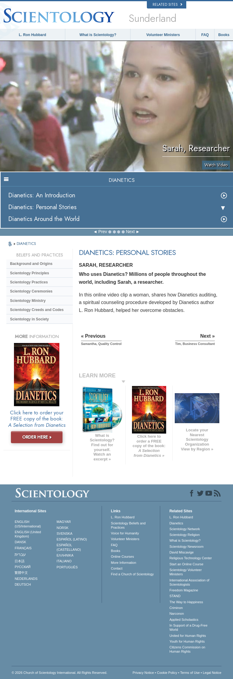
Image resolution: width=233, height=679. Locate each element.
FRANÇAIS (23, 548)
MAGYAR (64, 521)
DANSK (20, 542)
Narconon (176, 613)
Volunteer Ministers (163, 35)
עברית (20, 554)
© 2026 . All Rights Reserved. (59, 672)
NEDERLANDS (26, 578)
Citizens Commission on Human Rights (187, 649)
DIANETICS (26, 243)
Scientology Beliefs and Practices (128, 525)
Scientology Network (184, 529)
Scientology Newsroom (186, 546)
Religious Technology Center (190, 558)
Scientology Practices (29, 282)
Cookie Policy (167, 672)
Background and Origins (31, 264)
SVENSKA (65, 533)
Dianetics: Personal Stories (42, 207)
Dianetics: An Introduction (41, 195)
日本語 (20, 561)
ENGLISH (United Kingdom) (28, 534)
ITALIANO (64, 561)
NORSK (63, 528)
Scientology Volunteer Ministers (185, 572)
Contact (117, 568)
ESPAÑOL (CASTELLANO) (69, 547)
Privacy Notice (143, 672)
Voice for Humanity (125, 533)
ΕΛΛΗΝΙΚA (65, 555)
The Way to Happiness (186, 602)
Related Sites (167, 4)
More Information (123, 562)
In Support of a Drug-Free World (188, 627)
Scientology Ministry (28, 301)
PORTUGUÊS (67, 567)
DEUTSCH (23, 584)
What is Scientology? (97, 35)
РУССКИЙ (22, 567)
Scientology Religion (184, 535)
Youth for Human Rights (186, 641)
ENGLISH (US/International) (28, 524)
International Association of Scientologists (189, 582)
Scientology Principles (29, 273)
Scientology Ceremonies (31, 291)
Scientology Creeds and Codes (37, 310)
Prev (102, 231)
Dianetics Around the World (43, 219)
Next (130, 231)
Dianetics (176, 523)
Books (223, 35)
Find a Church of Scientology (132, 574)
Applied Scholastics (183, 619)
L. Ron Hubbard (32, 35)
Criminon (176, 608)
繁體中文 (21, 572)
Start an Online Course (186, 564)
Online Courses (122, 556)
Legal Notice (212, 672)
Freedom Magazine (183, 590)
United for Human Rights (187, 635)
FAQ (205, 35)
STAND (174, 596)
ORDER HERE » (37, 437)
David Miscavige (181, 552)
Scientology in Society (29, 319)
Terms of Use (190, 672)
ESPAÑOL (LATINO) (72, 539)
